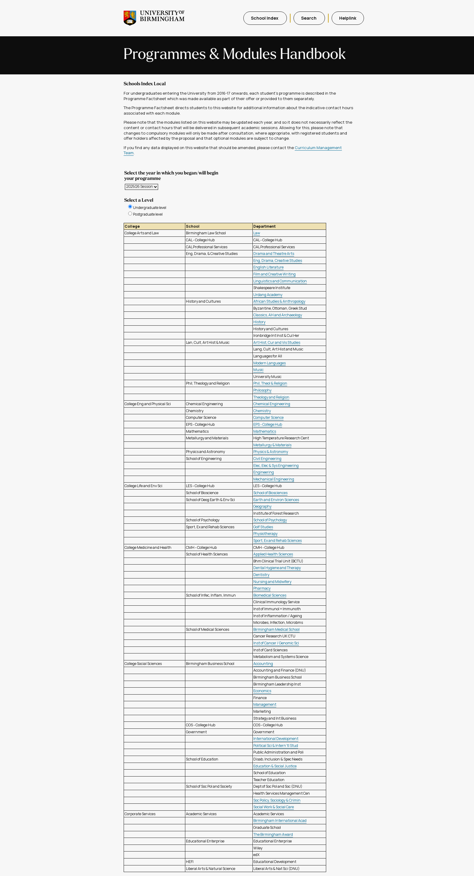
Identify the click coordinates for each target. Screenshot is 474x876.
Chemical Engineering (271, 403)
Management (264, 704)
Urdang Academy (267, 294)
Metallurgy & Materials (272, 445)
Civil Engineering (267, 458)
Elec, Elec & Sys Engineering (276, 465)
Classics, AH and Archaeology (277, 315)
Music (258, 369)
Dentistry (261, 574)
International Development (275, 738)
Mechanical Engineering (273, 479)
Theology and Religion (271, 397)
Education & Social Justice (275, 766)
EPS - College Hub (267, 424)
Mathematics (264, 431)
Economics (262, 690)
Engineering (263, 472)
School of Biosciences (270, 492)
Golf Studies (263, 526)
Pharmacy (262, 588)
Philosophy (262, 390)
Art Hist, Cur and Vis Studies (276, 342)
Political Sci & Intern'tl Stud (275, 745)
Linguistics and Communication (280, 281)
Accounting (263, 663)
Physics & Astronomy (270, 451)
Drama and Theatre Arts (273, 253)
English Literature (268, 267)
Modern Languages (269, 363)
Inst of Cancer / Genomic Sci (276, 643)
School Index (265, 18)
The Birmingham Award (273, 834)
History (259, 321)
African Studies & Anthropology (279, 301)
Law (256, 233)
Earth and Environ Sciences (276, 499)
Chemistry (262, 410)
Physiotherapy (265, 533)
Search (309, 18)
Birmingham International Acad (280, 820)
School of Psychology (270, 520)
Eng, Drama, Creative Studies (277, 260)
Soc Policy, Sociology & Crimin (276, 800)
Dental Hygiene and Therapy (277, 567)
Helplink (347, 18)
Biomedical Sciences (269, 595)
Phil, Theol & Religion (270, 383)
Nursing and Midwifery (272, 581)
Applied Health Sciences (273, 554)
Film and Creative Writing (274, 274)
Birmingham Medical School (276, 629)
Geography (262, 506)
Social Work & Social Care (273, 806)
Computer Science (268, 417)
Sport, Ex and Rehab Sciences (277, 540)
